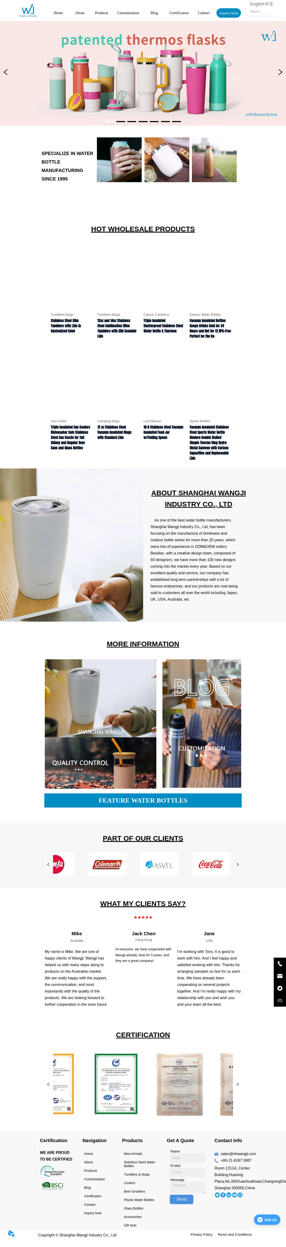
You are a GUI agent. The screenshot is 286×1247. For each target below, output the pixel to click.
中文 (269, 4)
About (79, 13)
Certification (179, 13)
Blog (154, 13)
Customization (128, 13)
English (257, 4)
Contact (204, 13)
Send (182, 1199)
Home (58, 13)
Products (101, 13)
